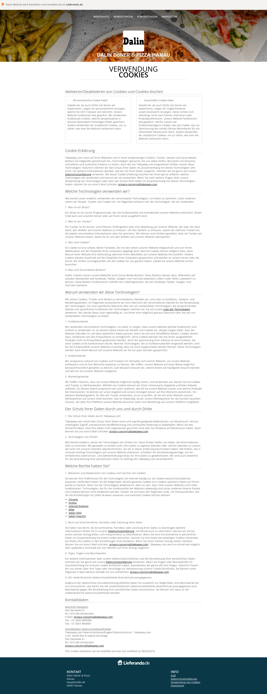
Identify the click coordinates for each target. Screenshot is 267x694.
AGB (173, 675)
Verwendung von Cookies (185, 682)
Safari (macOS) (77, 516)
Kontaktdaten (147, 16)
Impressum (169, 16)
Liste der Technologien (176, 309)
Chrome (73, 499)
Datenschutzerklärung (78, 174)
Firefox (73, 502)
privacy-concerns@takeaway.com (137, 184)
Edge (71, 509)
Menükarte (101, 16)
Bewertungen (123, 16)
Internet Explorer (79, 506)
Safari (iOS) (75, 512)
